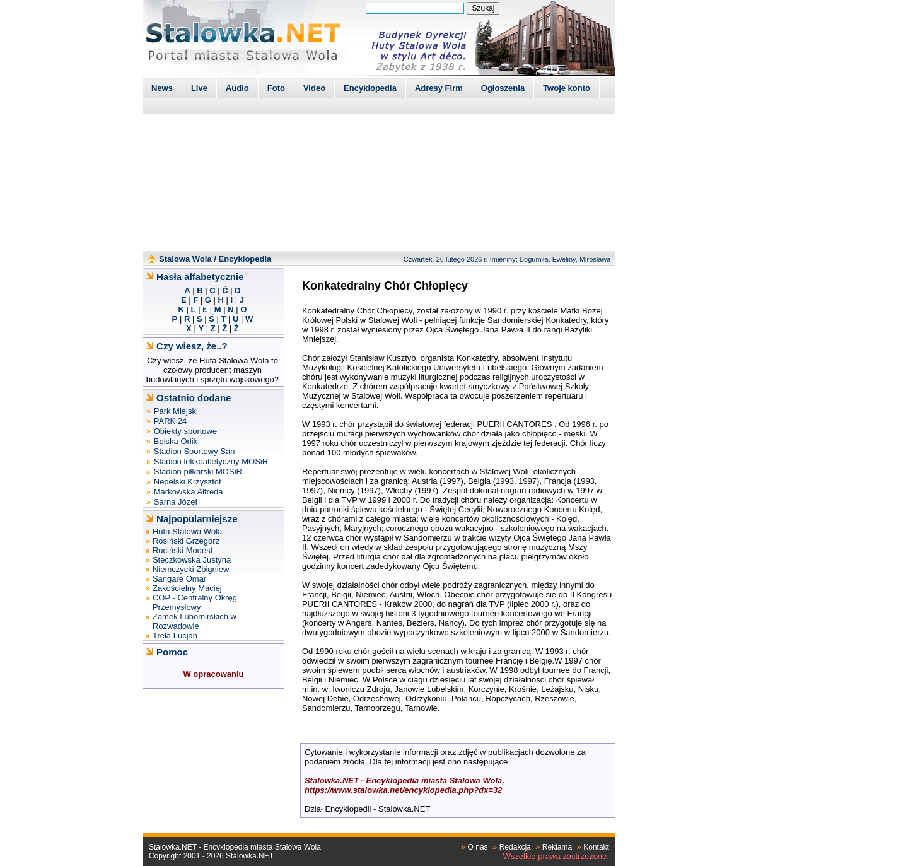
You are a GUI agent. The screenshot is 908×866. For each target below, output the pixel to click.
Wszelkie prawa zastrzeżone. (556, 856)
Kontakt (596, 847)
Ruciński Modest (182, 550)
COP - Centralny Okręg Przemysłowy (195, 602)
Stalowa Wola (185, 259)
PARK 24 (170, 421)
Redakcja (515, 847)
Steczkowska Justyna (192, 560)
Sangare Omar (179, 578)
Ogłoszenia (503, 88)
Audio (237, 88)
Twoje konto (566, 88)
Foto (276, 88)
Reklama (557, 847)
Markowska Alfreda (188, 491)
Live (199, 88)
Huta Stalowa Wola (187, 531)
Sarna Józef (175, 501)
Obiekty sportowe (185, 431)
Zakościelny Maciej (187, 588)
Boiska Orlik (175, 441)
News (162, 88)
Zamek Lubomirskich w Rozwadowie (194, 621)
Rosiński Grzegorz (186, 541)
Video (314, 88)
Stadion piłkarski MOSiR (198, 471)
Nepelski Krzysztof (187, 481)
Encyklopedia (370, 88)
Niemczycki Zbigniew (191, 569)
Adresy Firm (439, 88)
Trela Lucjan (175, 635)
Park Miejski (176, 411)
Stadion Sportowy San (194, 451)
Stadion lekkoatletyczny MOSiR (211, 461)
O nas (478, 847)
